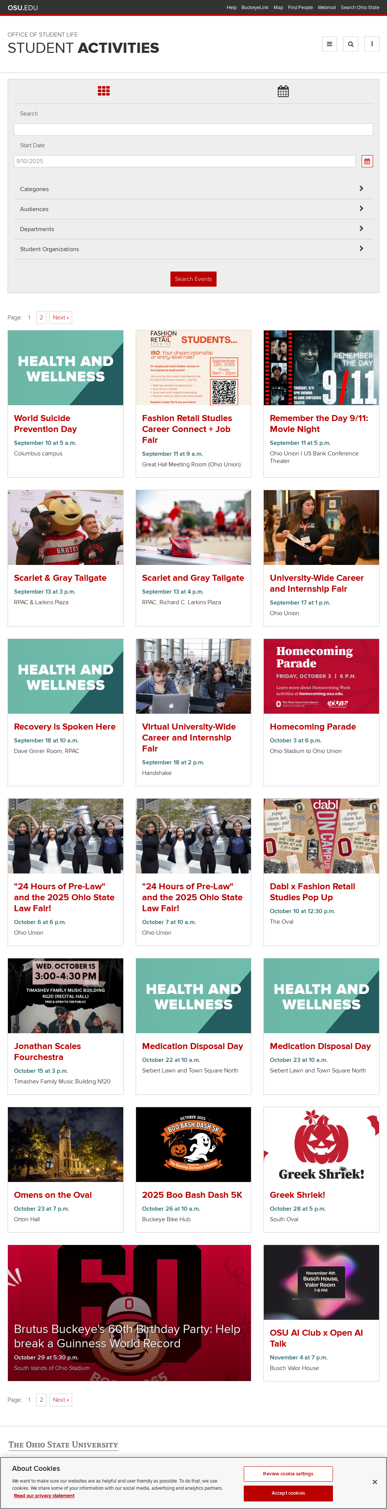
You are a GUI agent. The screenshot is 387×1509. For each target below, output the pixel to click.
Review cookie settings (288, 1483)
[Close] (375, 1491)
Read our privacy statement (44, 1505)
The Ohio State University (23, 8)
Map (278, 8)
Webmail (327, 8)
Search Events (193, 279)
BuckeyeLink (255, 8)
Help (232, 8)
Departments (37, 229)
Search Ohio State (360, 8)
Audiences (34, 209)
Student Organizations (49, 249)
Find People (300, 8)
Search (29, 113)
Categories (34, 189)
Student (83, 48)
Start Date (32, 145)
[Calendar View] (367, 161)
